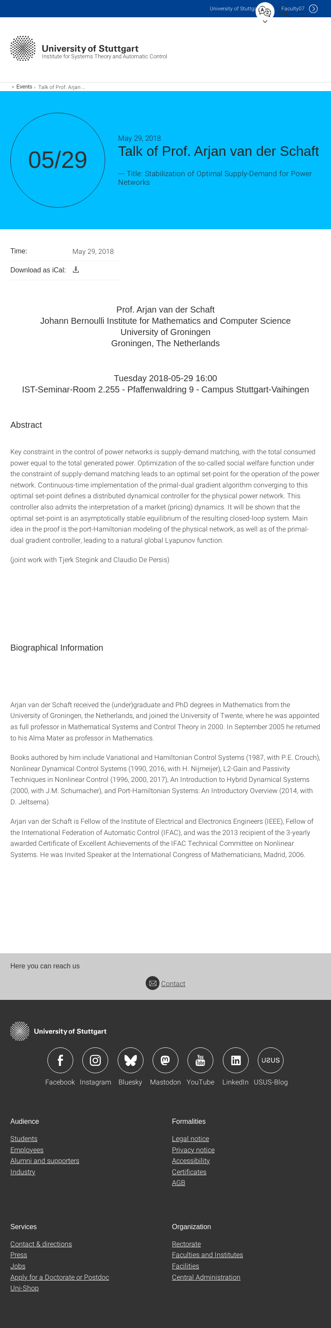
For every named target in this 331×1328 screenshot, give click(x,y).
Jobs (17, 1265)
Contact (165, 983)
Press (18, 1254)
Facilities (185, 1265)
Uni (235, 8)
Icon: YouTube (200, 1060)
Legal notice (190, 1138)
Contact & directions (41, 1243)
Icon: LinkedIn (236, 1060)
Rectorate (186, 1243)
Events (24, 87)
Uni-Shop (24, 1287)
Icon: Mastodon (165, 1060)
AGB (178, 1182)
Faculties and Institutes (207, 1254)
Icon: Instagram (95, 1060)
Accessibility (191, 1160)
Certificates (189, 1171)
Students (23, 1138)
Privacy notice (193, 1149)
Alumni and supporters (44, 1160)
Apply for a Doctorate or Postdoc (59, 1276)
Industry (22, 1171)
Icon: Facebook (60, 1060)
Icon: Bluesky (131, 1060)
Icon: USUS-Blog (271, 1060)
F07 (293, 8)
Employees (27, 1149)
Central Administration (206, 1276)
